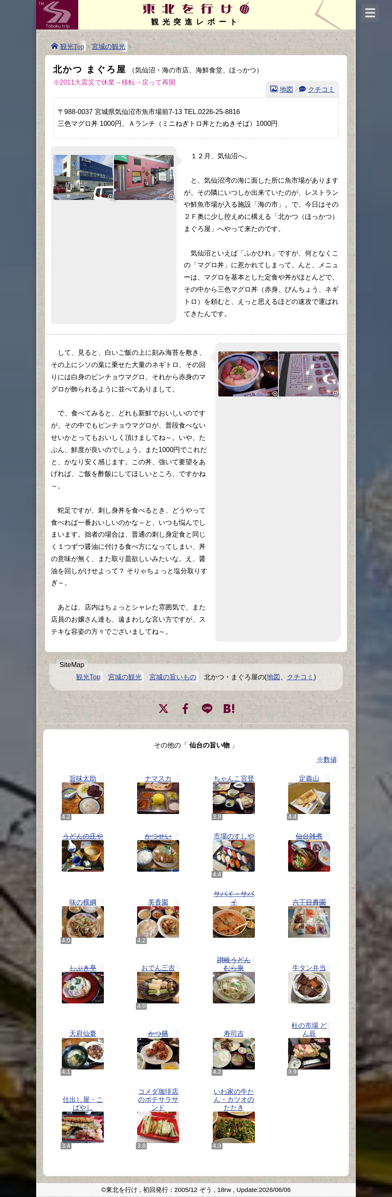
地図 (286, 88)
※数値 (327, 759)
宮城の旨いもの (172, 677)
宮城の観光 (108, 46)
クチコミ (321, 88)
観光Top (72, 46)
